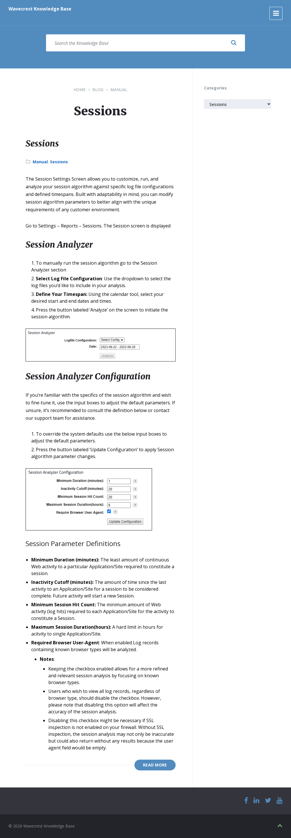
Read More (155, 765)
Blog (97, 89)
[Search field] (145, 42)
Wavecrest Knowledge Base (40, 9)
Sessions (42, 143)
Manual (118, 89)
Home (80, 89)
